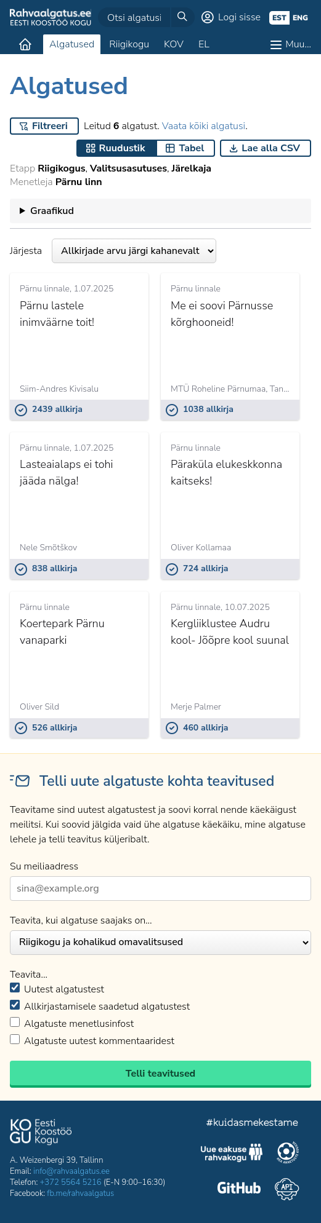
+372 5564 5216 (71, 1182)
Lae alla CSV (271, 148)
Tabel (191, 148)
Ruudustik (122, 148)
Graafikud (52, 211)
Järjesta (113, 251)
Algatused (71, 44)
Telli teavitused (160, 1073)
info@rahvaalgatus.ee (71, 1171)
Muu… (298, 44)
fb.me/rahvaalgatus (80, 1193)
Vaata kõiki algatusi (203, 126)
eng (300, 18)
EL (203, 44)
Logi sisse (239, 17)
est (279, 18)
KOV (174, 44)
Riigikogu (129, 44)
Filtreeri (50, 126)
